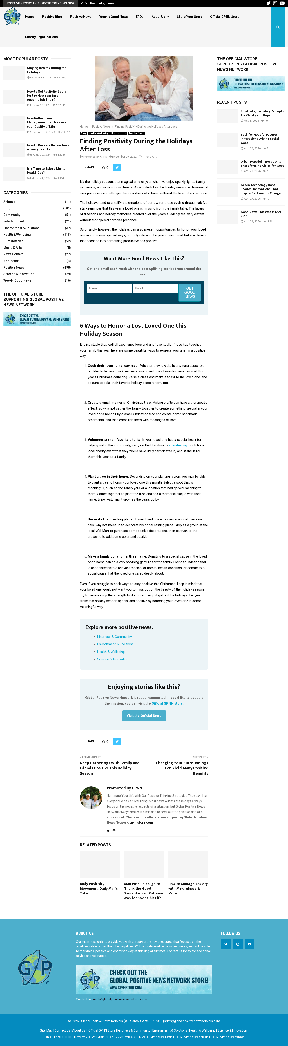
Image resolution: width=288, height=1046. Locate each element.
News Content (13, 254)
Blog (83, 133)
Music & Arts (12, 247)
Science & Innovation (112, 659)
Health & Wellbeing (98, 133)
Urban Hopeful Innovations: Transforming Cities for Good (263, 163)
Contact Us (62, 1030)
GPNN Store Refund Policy (166, 1036)
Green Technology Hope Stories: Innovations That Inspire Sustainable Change (261, 189)
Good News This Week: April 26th (261, 214)
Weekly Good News (113, 16)
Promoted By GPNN (95, 156)
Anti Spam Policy (102, 1036)
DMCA (119, 1036)
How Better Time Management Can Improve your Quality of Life (46, 122)
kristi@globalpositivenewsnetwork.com (120, 999)
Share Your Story (189, 16)
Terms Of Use (82, 1036)
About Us (158, 16)
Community (11, 215)
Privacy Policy (62, 1036)
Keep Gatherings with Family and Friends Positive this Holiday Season (110, 768)
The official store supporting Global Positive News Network (33, 299)
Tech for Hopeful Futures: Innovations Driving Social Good (260, 138)
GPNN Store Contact (232, 1036)
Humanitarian (118, 133)
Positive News (80, 16)
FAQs (140, 16)
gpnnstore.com (141, 822)
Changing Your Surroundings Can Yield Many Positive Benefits (182, 768)
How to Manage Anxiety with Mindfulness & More (188, 888)
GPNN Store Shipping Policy (201, 1036)
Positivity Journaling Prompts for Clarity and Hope (262, 113)
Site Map (46, 1030)
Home (29, 16)
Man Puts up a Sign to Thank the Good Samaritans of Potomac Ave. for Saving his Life (144, 891)
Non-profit (11, 261)
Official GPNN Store (224, 16)
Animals (9, 202)
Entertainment (13, 221)
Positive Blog (52, 16)
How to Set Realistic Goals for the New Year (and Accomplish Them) (46, 95)
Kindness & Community (114, 637)
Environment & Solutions (115, 644)
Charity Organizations (41, 37)
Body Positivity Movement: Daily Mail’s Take (99, 888)
